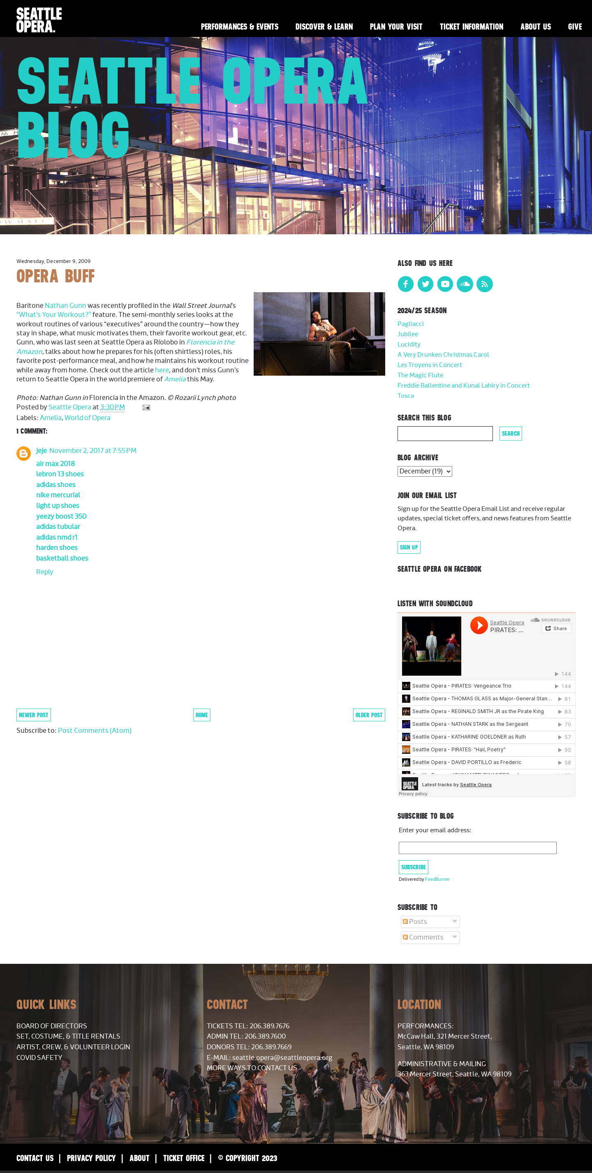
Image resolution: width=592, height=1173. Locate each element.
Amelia (175, 379)
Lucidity (409, 344)
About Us (535, 26)
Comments (423, 937)
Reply (44, 572)
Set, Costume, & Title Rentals (68, 1036)
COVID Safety (39, 1057)
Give (575, 26)
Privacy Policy (91, 1158)
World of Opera (88, 418)
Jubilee (408, 334)
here (162, 370)
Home (202, 715)
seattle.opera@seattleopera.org (282, 1057)
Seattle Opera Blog (193, 107)
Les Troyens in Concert (430, 365)
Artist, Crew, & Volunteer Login (73, 1047)
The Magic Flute (420, 375)
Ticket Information (471, 26)
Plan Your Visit (396, 26)
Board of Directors (51, 1026)
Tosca (406, 396)
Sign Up (409, 547)
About (140, 1158)
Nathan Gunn (65, 305)
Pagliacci (411, 324)
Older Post (369, 715)
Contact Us (34, 1158)
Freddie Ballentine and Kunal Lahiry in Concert (464, 385)
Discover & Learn (324, 26)
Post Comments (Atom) (95, 730)
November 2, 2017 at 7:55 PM (92, 450)
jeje (41, 450)
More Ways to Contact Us (252, 1068)
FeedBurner (437, 879)
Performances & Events (239, 26)
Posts (415, 921)
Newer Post (34, 715)
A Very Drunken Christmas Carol (443, 355)
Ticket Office (183, 1158)
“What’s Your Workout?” (53, 314)
